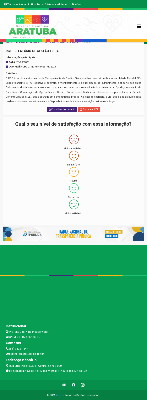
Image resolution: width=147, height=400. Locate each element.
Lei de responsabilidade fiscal (61, 42)
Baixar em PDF (89, 109)
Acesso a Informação (28, 42)
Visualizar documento (62, 109)
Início (9, 42)
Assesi (60, 395)
